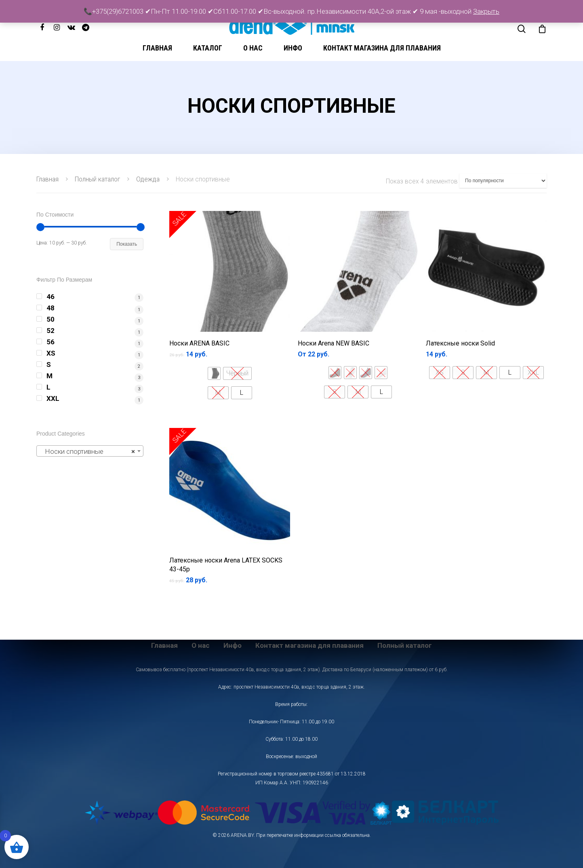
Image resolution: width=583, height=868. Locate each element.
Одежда (148, 179)
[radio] (214, 373)
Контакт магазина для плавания (382, 48)
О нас (253, 48)
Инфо (293, 48)
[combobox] (89, 451)
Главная (157, 48)
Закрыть (486, 11)
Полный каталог (97, 179)
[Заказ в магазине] (503, 180)
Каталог (207, 48)
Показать (126, 244)
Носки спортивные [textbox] (87, 451)
